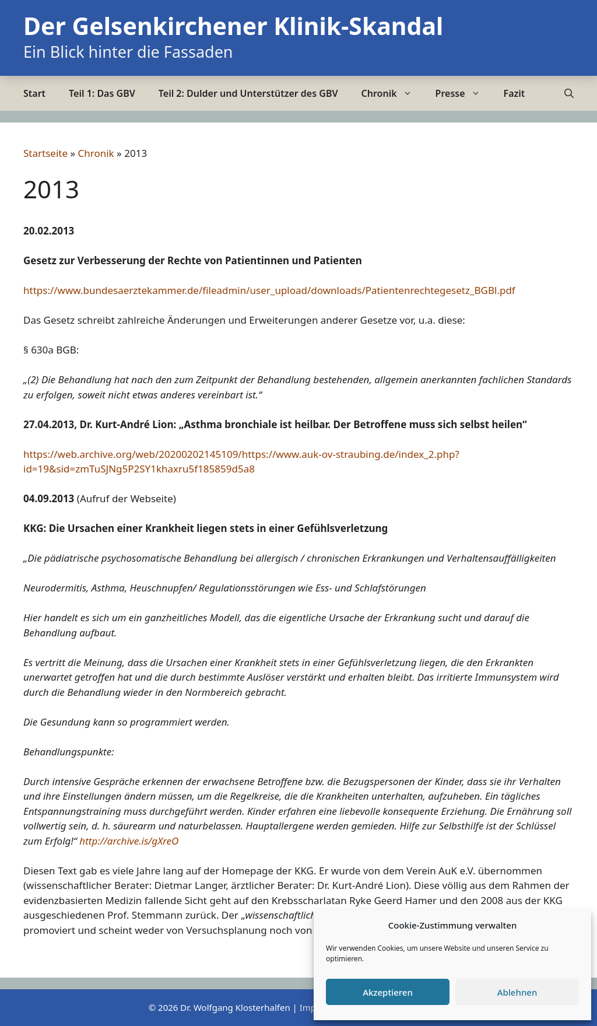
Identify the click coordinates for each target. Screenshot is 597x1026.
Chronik (392, 93)
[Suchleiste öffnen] (569, 93)
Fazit (514, 93)
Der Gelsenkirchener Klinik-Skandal (233, 25)
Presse (464, 93)
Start (34, 93)
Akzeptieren (388, 992)
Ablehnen (517, 992)
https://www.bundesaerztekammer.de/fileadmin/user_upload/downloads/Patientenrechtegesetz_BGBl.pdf (269, 290)
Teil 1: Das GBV (102, 93)
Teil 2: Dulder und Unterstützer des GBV (248, 93)
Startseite (45, 153)
